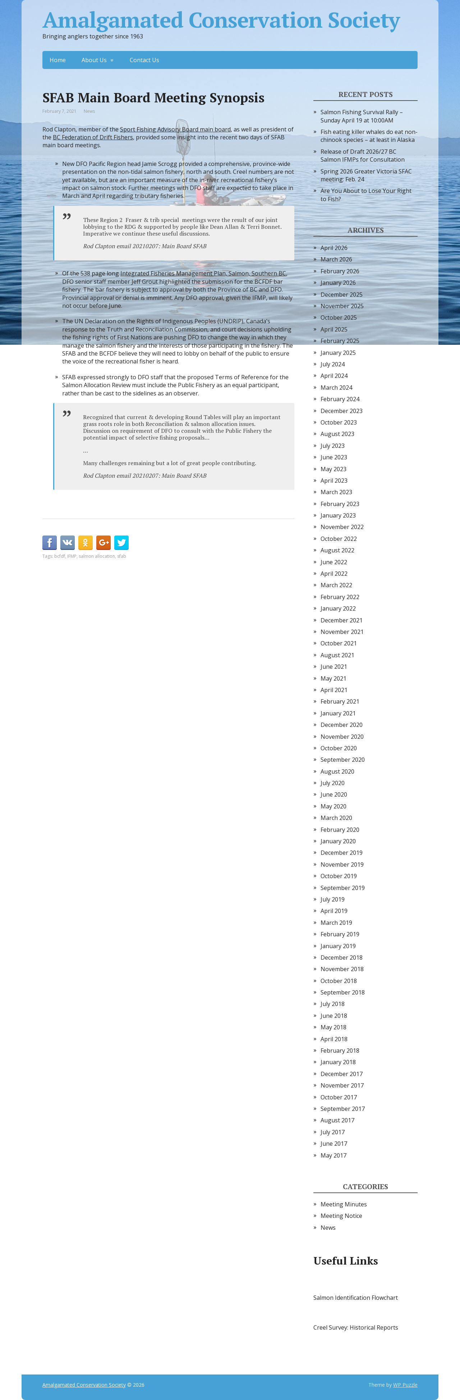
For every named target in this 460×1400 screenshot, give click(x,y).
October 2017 (339, 1097)
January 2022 (338, 608)
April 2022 (334, 574)
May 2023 (333, 469)
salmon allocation (97, 556)
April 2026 (334, 248)
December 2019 (342, 853)
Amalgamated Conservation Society (221, 20)
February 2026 (340, 271)
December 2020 (342, 725)
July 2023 (333, 446)
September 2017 (343, 1109)
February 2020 (340, 830)
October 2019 (339, 876)
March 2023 (336, 492)
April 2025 (334, 329)
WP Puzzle (405, 1384)
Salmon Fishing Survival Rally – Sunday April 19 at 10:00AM (362, 116)
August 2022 (337, 550)
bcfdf (59, 556)
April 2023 (334, 481)
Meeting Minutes (344, 1204)
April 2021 (334, 690)
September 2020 (343, 760)
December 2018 (342, 957)
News (89, 111)
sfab (121, 556)
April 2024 (334, 376)
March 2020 (336, 818)
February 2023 (340, 504)
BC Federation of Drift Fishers (93, 137)
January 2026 (338, 283)
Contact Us (144, 60)
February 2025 (340, 341)
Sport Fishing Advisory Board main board (175, 129)
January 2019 (338, 946)
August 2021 (337, 655)
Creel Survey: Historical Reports (355, 1327)
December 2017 (342, 1074)
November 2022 (342, 527)
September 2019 (343, 888)
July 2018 (333, 1004)
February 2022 (340, 597)
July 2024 (333, 364)
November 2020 (342, 737)
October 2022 (339, 539)
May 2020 (333, 806)
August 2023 (337, 434)
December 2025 (342, 294)
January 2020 (338, 841)
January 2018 (338, 1062)
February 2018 (340, 1050)
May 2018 (333, 1027)
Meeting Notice (341, 1216)
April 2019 (334, 911)
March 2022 (336, 585)
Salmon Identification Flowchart (355, 1298)
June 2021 (334, 667)
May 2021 (333, 678)
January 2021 (338, 713)
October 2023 (339, 422)
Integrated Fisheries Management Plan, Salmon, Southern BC (203, 273)
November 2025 (342, 306)
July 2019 (333, 899)
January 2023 (338, 515)
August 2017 (337, 1120)
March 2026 (336, 259)
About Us (94, 60)
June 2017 (334, 1144)
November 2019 (342, 864)
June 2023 (334, 457)
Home (58, 60)
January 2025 (338, 353)
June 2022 (334, 562)
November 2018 (342, 969)
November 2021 (342, 632)
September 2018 (343, 992)
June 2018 (334, 1016)
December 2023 (342, 411)
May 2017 (333, 1155)
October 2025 (339, 317)
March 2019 (336, 923)
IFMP (72, 556)
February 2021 (340, 701)
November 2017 (342, 1085)
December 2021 (342, 620)
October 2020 (339, 748)
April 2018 (334, 1039)
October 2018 (339, 981)
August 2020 (337, 771)
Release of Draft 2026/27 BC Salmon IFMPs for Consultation (363, 155)
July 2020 (333, 783)
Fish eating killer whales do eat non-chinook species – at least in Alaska (369, 136)
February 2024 (340, 399)
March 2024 (336, 387)
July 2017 (333, 1132)
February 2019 (340, 934)
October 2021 (339, 643)
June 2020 (334, 794)
